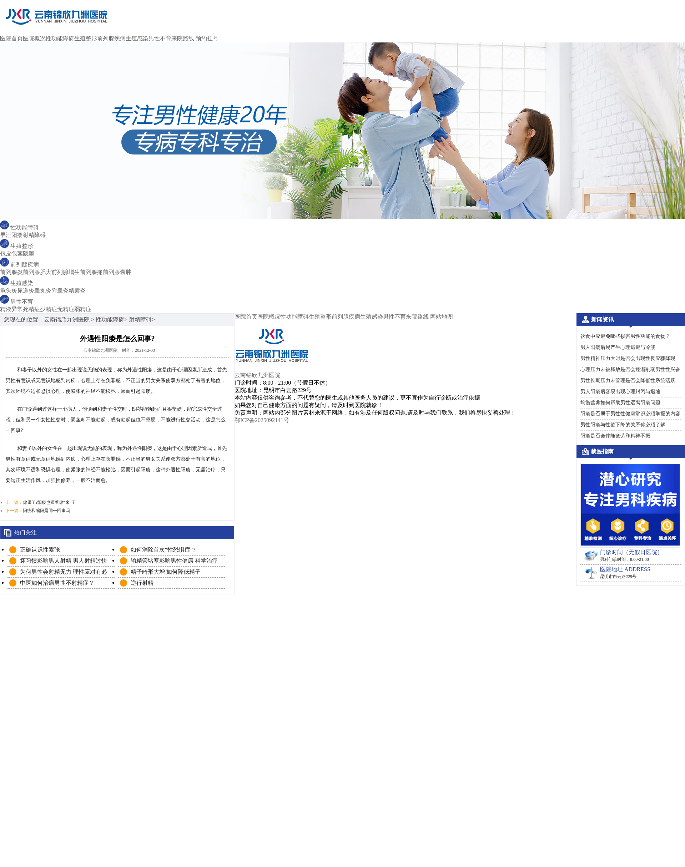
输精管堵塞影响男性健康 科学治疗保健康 (174, 561)
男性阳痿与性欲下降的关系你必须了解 (622, 424)
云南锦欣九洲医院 (67, 319)
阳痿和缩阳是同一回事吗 (46, 510)
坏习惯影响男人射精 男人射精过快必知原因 (63, 561)
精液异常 (11, 309)
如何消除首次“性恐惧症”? (163, 550)
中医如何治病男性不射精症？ (57, 583)
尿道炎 (25, 291)
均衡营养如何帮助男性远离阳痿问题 (620, 402)
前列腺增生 (65, 272)
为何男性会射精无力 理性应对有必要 (63, 572)
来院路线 (182, 38)
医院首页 (11, 38)
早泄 (5, 235)
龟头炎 (8, 291)
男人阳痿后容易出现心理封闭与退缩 (620, 391)
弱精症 (82, 309)
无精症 (65, 309)
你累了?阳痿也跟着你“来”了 (49, 502)
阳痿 (17, 235)
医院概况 (34, 38)
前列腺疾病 (111, 38)
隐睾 (28, 253)
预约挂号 (207, 38)
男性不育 (159, 38)
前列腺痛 (91, 272)
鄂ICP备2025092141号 (262, 420)
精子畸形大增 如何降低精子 (166, 572)
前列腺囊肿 (117, 272)
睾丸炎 (42, 291)
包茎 (17, 253)
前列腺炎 (11, 272)
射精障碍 (34, 235)
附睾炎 (60, 291)
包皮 (5, 253)
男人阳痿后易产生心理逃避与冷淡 (617, 347)
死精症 (31, 309)
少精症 (48, 309)
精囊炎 (77, 291)
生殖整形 (85, 38)
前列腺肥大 (37, 272)
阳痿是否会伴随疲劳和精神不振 (615, 435)
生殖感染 (137, 38)
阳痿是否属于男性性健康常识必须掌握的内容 (630, 413)
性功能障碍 (60, 38)
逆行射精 (142, 583)
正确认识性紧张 (40, 550)
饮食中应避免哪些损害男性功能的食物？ (625, 336)
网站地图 (441, 317)
